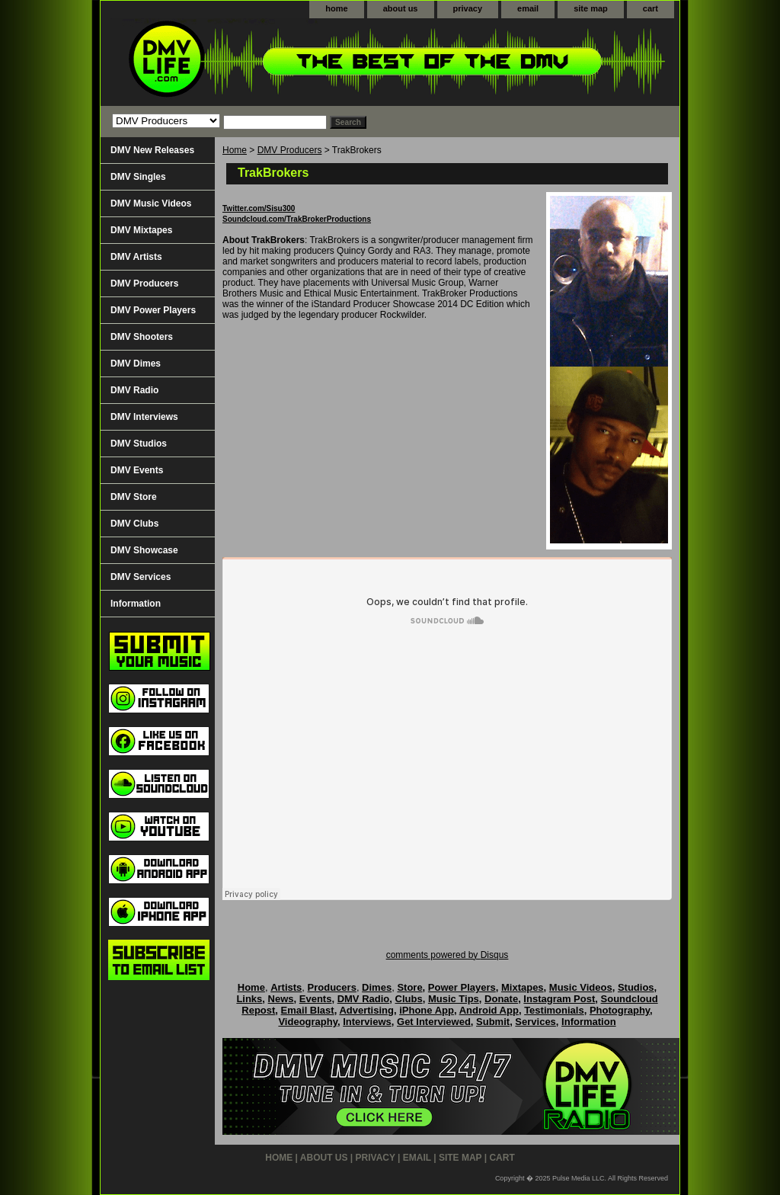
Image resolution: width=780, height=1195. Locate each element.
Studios (636, 987)
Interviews (367, 1021)
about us (400, 8)
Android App (489, 1010)
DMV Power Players (153, 310)
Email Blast (307, 1010)
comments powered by (447, 955)
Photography (620, 1010)
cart (650, 8)
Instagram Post (559, 998)
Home (234, 150)
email (528, 8)
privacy (468, 8)
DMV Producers (289, 150)
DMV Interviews (144, 417)
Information (135, 603)
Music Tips (453, 998)
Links (249, 998)
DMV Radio (134, 390)
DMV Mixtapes (141, 230)
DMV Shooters (141, 337)
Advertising (366, 1010)
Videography (307, 1021)
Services (535, 1021)
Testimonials (554, 1010)
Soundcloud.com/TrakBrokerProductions (296, 219)
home (336, 8)
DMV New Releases (152, 150)
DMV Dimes (135, 363)
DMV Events (136, 470)
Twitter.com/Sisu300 (258, 208)
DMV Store (133, 497)
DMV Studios (138, 443)
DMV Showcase (144, 550)
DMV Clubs (134, 523)
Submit (493, 1021)
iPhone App (426, 1010)
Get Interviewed (434, 1021)
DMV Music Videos (150, 203)
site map (591, 8)
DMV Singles (138, 176)
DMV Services (140, 577)
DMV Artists (136, 256)
